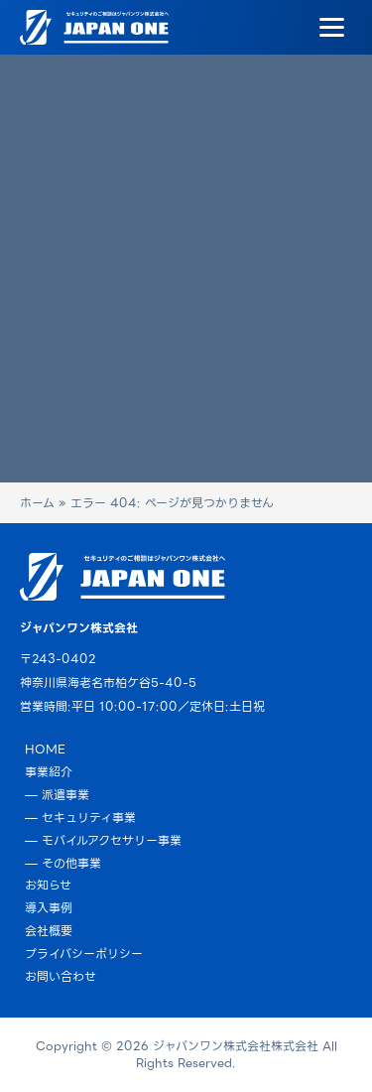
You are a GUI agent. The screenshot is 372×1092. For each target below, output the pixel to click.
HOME (45, 749)
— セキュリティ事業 (80, 817)
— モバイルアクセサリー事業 (103, 840)
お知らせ (48, 885)
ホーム (37, 502)
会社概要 (48, 930)
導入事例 (48, 907)
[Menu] (331, 28)
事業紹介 (48, 771)
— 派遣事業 (57, 794)
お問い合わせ (60, 976)
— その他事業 (63, 863)
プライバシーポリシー (84, 953)
